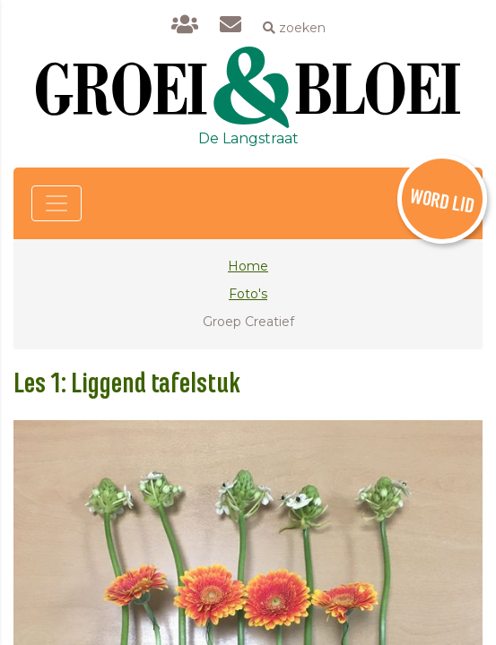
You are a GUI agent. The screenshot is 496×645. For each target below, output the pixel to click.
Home (248, 266)
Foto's (248, 294)
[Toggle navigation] (56, 203)
